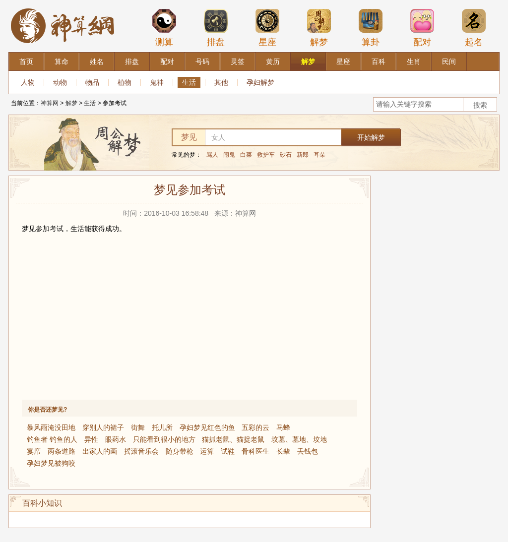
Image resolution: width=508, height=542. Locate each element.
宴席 (34, 451)
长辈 (283, 451)
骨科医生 (255, 451)
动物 (60, 82)
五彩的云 (255, 427)
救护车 (266, 154)
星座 (267, 27)
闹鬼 (229, 154)
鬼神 (157, 82)
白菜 (246, 154)
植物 (124, 82)
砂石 (286, 154)
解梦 (319, 27)
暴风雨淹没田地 (51, 427)
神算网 (50, 103)
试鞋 (228, 451)
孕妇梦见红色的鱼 (207, 427)
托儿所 (162, 427)
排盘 (216, 27)
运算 (207, 451)
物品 (92, 82)
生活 (189, 82)
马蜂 (283, 427)
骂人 (212, 154)
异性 (91, 439)
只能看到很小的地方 (164, 439)
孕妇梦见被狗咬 (51, 463)
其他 (221, 82)
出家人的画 (99, 451)
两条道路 (61, 451)
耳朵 (319, 154)
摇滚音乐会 (141, 451)
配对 (422, 27)
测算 (164, 27)
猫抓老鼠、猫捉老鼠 (233, 439)
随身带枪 (179, 451)
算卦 (370, 27)
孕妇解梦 (260, 82)
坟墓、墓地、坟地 (299, 439)
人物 (28, 82)
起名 (474, 27)
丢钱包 (307, 451)
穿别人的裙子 (103, 427)
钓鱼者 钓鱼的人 (52, 439)
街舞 (138, 427)
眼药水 (115, 439)
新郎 (303, 154)
